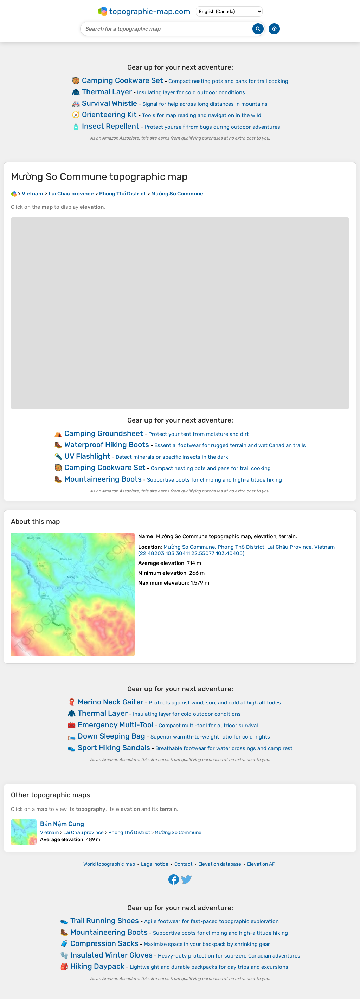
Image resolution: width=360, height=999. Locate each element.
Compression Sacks (104, 943)
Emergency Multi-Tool (115, 724)
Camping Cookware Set (122, 80)
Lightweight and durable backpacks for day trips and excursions (209, 967)
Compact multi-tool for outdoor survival (208, 725)
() (236, 550)
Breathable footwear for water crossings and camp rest (223, 748)
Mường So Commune (178, 833)
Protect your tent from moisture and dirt (198, 434)
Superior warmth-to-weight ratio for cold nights (210, 737)
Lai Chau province (83, 833)
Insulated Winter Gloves (111, 954)
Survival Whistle (109, 103)
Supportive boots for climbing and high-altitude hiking (214, 480)
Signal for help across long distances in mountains (205, 104)
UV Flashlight (87, 456)
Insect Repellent (110, 126)
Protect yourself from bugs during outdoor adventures (212, 127)
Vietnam (49, 833)
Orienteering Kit (109, 114)
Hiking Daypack (97, 966)
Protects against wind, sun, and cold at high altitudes (215, 703)
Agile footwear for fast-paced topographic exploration (211, 921)
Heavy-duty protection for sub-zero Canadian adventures (229, 956)
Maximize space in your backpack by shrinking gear (207, 944)
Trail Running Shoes (104, 920)
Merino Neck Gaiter (110, 701)
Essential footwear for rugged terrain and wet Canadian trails (230, 445)
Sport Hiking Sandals (114, 747)
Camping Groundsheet (103, 433)
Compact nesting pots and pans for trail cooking (228, 81)
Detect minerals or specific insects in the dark (172, 457)
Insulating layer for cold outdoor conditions (191, 92)
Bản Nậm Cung (62, 824)
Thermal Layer (107, 91)
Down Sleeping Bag (111, 735)
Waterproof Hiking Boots (106, 444)
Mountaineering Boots (103, 479)
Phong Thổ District (129, 833)
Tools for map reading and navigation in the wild (201, 115)
